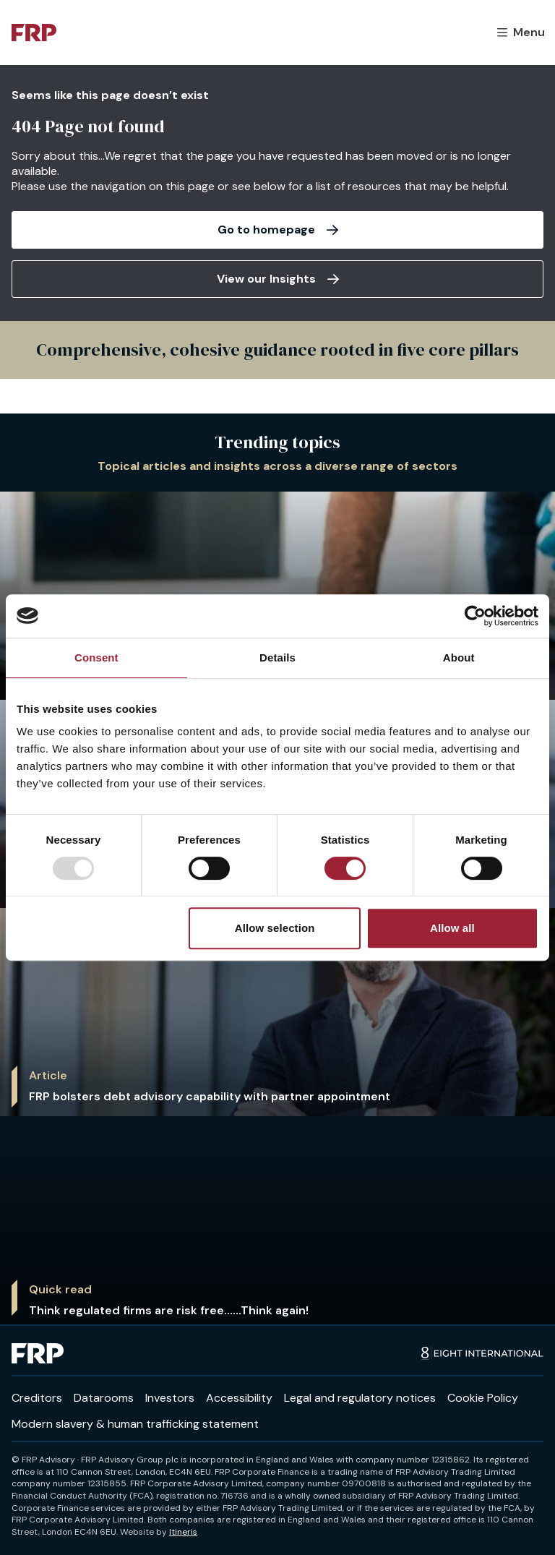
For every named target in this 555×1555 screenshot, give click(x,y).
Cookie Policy (482, 1397)
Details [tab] (277, 657)
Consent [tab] (96, 657)
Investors (169, 1397)
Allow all (452, 928)
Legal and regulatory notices (360, 1397)
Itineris (183, 1532)
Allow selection (275, 928)
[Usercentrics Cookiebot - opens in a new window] (475, 616)
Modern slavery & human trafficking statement (135, 1423)
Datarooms (104, 1397)
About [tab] (459, 657)
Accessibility (239, 1397)
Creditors (37, 1397)
